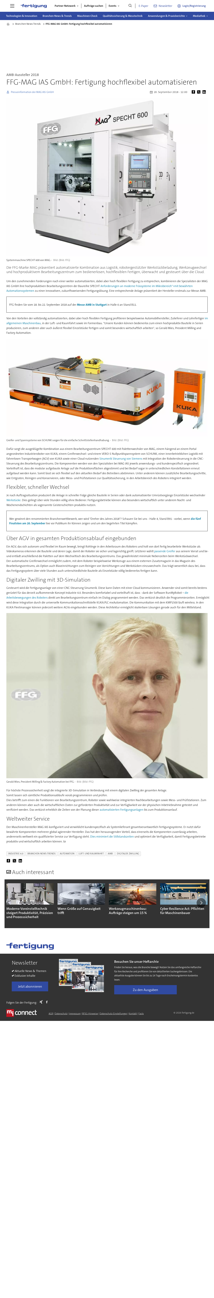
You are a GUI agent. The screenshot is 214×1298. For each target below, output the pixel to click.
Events (112, 6)
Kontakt (133, 1013)
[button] (201, 902)
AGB (51, 1013)
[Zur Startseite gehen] (33, 5)
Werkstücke (13, 500)
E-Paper (143, 6)
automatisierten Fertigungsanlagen (121, 810)
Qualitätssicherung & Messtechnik (123, 16)
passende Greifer (164, 551)
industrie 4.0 (15, 853)
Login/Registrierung (194, 6)
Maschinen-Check (87, 16)
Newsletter (165, 6)
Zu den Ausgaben (145, 990)
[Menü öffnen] (12, 6)
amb (110, 853)
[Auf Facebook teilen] (194, 92)
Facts (141, 1013)
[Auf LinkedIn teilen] (204, 92)
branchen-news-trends (42, 853)
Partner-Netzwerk (65, 6)
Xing (41, 1002)
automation (67, 853)
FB (47, 1002)
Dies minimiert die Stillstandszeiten (112, 836)
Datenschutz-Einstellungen (113, 1013)
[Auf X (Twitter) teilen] (199, 92)
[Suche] (130, 6)
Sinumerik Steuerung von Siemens (120, 458)
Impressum (75, 1013)
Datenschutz (61, 1013)
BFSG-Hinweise (90, 1013)
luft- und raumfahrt (91, 853)
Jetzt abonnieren (30, 986)
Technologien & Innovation (21, 16)
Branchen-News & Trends (57, 16)
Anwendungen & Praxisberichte (166, 16)
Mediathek (199, 16)
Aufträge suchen (93, 6)
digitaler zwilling (128, 853)
